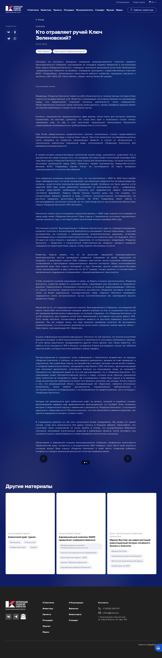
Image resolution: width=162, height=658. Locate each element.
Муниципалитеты (84, 10)
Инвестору (46, 10)
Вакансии (73, 608)
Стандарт (99, 10)
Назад (40, 19)
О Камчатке (33, 10)
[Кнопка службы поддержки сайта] (158, 648)
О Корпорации (122, 2)
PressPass (152, 644)
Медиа (119, 10)
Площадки (69, 10)
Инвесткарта (139, 2)
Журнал (110, 10)
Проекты (57, 10)
